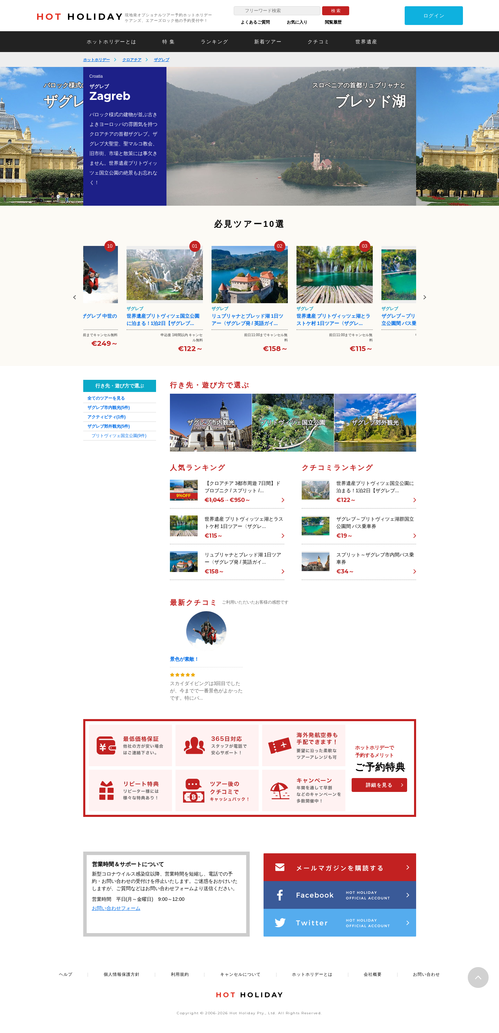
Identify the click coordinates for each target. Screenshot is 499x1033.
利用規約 (180, 974)
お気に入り (297, 22)
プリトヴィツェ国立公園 (119, 435)
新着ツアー (268, 41)
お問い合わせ (426, 974)
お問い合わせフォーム (116, 908)
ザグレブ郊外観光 (108, 426)
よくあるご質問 (255, 22)
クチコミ (319, 41)
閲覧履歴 (333, 22)
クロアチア (131, 60)
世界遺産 (366, 41)
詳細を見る (379, 785)
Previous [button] (74, 297)
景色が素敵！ (184, 659)
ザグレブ (161, 60)
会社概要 (373, 974)
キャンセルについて (240, 974)
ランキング (215, 41)
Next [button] (424, 297)
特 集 (168, 41)
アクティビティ (106, 417)
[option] (291, 136)
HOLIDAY (80, 16)
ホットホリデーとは (112, 41)
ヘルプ (65, 974)
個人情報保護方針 (122, 974)
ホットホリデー (96, 60)
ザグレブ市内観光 (108, 407)
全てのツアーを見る (106, 398)
